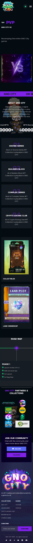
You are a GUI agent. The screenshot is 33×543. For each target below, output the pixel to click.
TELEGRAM (16, 455)
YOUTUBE (18, 505)
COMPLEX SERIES (6, 518)
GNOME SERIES (5, 508)
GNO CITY (4, 505)
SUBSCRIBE (24, 529)
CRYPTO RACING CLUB (8, 511)
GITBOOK (18, 508)
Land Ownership (10, 326)
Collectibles (9, 279)
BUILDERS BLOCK (6, 514)
